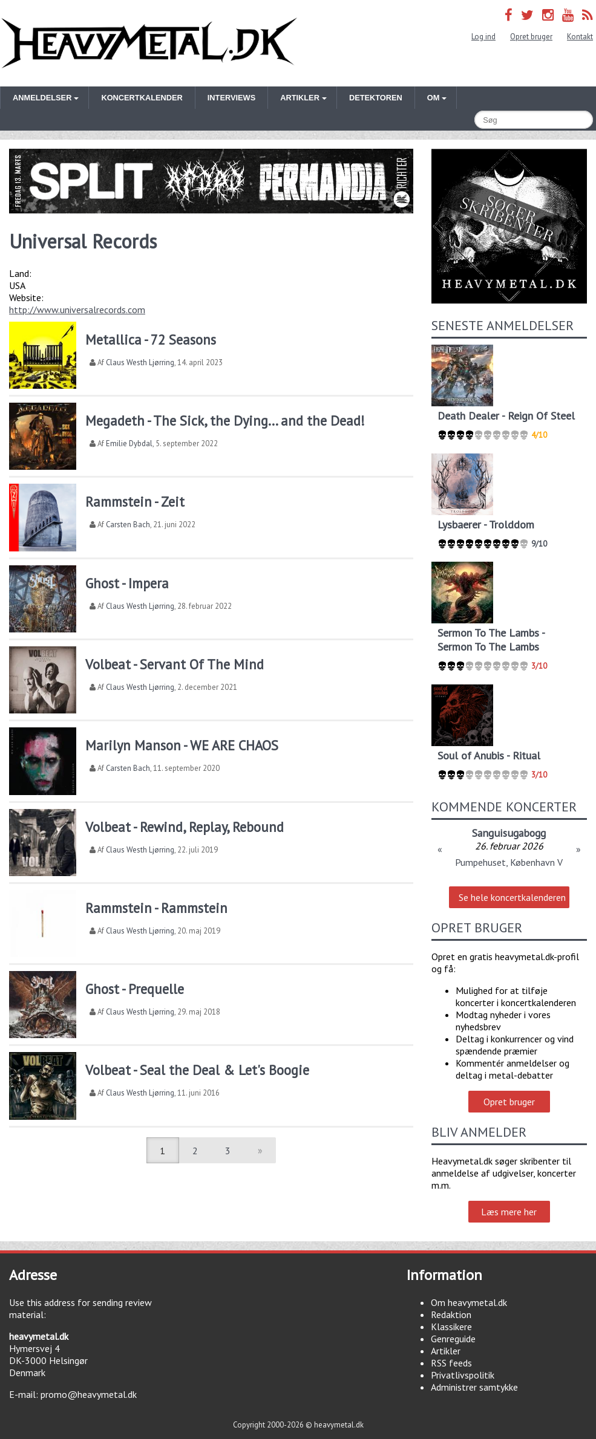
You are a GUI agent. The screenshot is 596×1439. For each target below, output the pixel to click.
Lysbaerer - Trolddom (485, 524)
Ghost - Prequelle (134, 989)
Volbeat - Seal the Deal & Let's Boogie (197, 1070)
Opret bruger (531, 36)
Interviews (231, 97)
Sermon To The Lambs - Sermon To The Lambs (491, 640)
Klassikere (451, 1326)
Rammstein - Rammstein (156, 908)
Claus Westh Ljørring (140, 362)
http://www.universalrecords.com (77, 310)
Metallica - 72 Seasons (150, 339)
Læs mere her (509, 1212)
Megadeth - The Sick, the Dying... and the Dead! (225, 420)
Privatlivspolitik (462, 1375)
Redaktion (451, 1314)
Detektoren (375, 97)
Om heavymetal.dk (469, 1302)
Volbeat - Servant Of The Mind (174, 664)
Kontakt (580, 36)
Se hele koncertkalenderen (512, 897)
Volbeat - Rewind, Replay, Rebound (184, 827)
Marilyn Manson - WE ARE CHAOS (181, 745)
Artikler (445, 1351)
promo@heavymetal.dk (89, 1394)
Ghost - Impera (127, 583)
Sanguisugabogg (509, 833)
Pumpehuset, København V (509, 862)
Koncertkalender (141, 97)
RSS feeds (451, 1363)
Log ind (483, 36)
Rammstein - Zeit (135, 501)
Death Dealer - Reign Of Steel (506, 416)
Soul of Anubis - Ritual (488, 755)
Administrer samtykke (474, 1387)
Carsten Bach (128, 524)
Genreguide (453, 1339)
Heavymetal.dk (149, 43)
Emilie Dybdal (129, 443)
